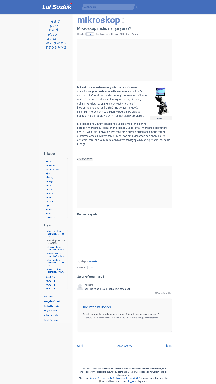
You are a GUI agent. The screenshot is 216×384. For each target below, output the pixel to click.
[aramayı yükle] (107, 6)
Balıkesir (50, 209)
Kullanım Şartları (51, 315)
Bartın (49, 213)
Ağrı (48, 173)
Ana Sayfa (48, 297)
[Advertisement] (124, 60)
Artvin (48, 197)
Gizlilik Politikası (51, 320)
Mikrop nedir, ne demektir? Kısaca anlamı (55, 234)
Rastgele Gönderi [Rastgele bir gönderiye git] (52, 301)
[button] (125, 308)
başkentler (51, 217)
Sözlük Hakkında (51, 306)
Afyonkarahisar (53, 169)
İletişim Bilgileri (50, 310)
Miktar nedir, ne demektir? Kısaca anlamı (55, 262)
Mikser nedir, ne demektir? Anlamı (55, 254)
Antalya (49, 189)
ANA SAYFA (124, 345)
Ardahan (50, 193)
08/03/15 (50, 277)
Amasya (50, 181)
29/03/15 (50, 285)
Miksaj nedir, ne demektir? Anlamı (55, 248)
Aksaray (50, 177)
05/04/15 (50, 289)
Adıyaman (50, 165)
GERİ (80, 345)
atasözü (50, 201)
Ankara (49, 185)
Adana (49, 161)
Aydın (48, 205)
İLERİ (169, 345)
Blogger (130, 381)
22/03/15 (50, 281)
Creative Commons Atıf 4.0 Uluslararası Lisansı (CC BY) (115, 378)
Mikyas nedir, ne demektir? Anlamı (55, 270)
